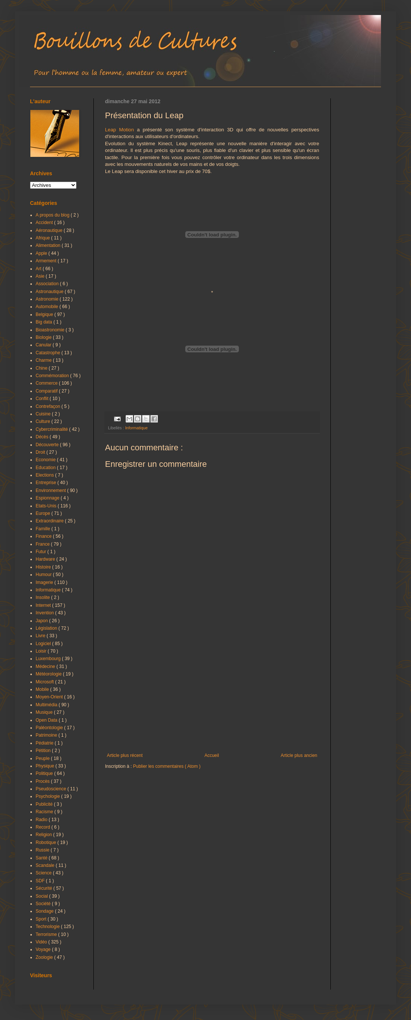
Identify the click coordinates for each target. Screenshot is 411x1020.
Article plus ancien (299, 755)
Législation (47, 628)
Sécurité (44, 888)
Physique (46, 766)
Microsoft (45, 682)
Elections (45, 475)
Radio (42, 819)
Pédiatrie (45, 743)
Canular (44, 345)
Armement (47, 260)
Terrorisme (47, 934)
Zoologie (45, 957)
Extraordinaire (50, 521)
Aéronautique (50, 230)
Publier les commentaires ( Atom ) (167, 766)
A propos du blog (53, 215)
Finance (44, 536)
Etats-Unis (47, 505)
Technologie (48, 926)
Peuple (43, 758)
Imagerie (45, 582)
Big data (44, 322)
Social (42, 896)
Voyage (44, 949)
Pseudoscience (52, 788)
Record (43, 827)
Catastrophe (49, 352)
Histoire (44, 567)
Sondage (45, 911)
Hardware (46, 559)
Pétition (44, 750)
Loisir (42, 651)
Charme (44, 360)
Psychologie (48, 796)
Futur (41, 551)
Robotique (46, 842)
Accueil (211, 755)
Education (46, 467)
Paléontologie (50, 727)
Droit (41, 452)
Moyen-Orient (50, 697)
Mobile (43, 689)
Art (39, 268)
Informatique (136, 428)
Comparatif (47, 391)
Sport (42, 919)
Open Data (47, 720)
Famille (43, 528)
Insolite (43, 597)
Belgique (45, 314)
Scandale (46, 865)
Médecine (46, 666)
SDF (41, 880)
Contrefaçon (49, 406)
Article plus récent (124, 755)
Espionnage (48, 498)
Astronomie (48, 299)
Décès (43, 436)
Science (44, 873)
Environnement (51, 490)
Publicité (45, 804)
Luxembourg (49, 658)
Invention (45, 612)
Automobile (47, 306)
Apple (42, 253)
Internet (44, 605)
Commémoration (53, 375)
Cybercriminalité (52, 429)
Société (44, 903)
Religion (44, 834)
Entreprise (46, 482)
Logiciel (44, 643)
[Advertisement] (212, 690)
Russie (43, 850)
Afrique (43, 238)
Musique (45, 712)
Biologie (44, 337)
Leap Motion (119, 129)
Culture (43, 421)
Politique (45, 773)
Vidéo (42, 942)
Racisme (45, 811)
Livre (41, 635)
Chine (42, 368)
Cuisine (44, 414)
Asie (41, 276)
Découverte (48, 444)
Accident (45, 222)
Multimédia (47, 704)
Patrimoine (47, 735)
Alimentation (49, 245)
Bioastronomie (51, 329)
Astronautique (50, 291)
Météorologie (49, 674)
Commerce (47, 383)
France (43, 544)
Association (48, 283)
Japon (42, 620)
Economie (46, 459)
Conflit (43, 398)
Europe (43, 513)
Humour (44, 574)
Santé (42, 858)
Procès (43, 781)
